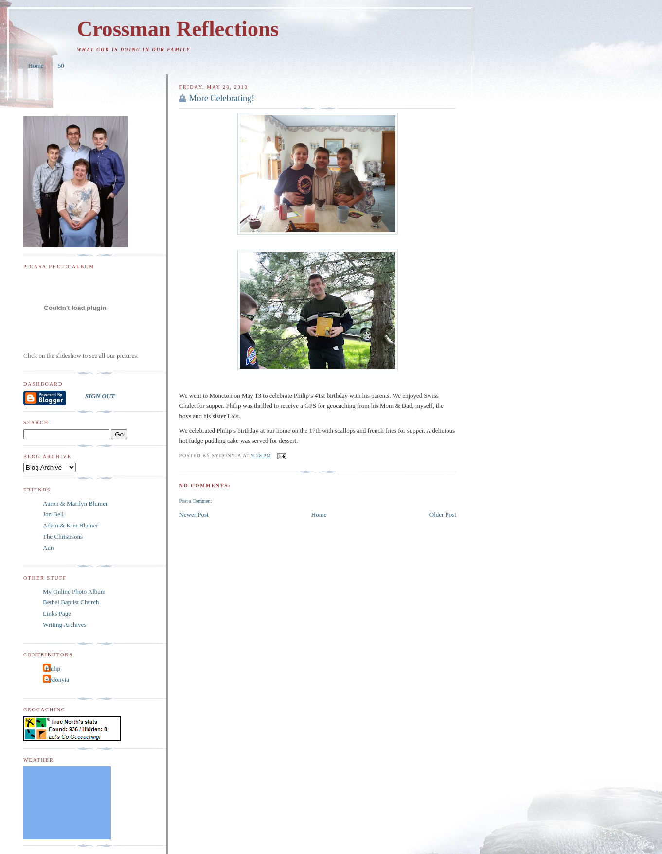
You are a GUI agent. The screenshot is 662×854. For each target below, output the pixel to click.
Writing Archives (64, 624)
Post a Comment (195, 501)
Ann (48, 547)
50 (61, 65)
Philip (52, 668)
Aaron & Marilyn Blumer (75, 503)
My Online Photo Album (74, 591)
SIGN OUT (100, 396)
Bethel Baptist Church (71, 602)
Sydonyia (57, 679)
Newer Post (193, 514)
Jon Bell (53, 514)
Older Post (442, 514)
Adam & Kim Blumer (70, 525)
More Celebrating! (221, 98)
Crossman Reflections (178, 29)
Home (36, 65)
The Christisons (63, 536)
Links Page (57, 613)
